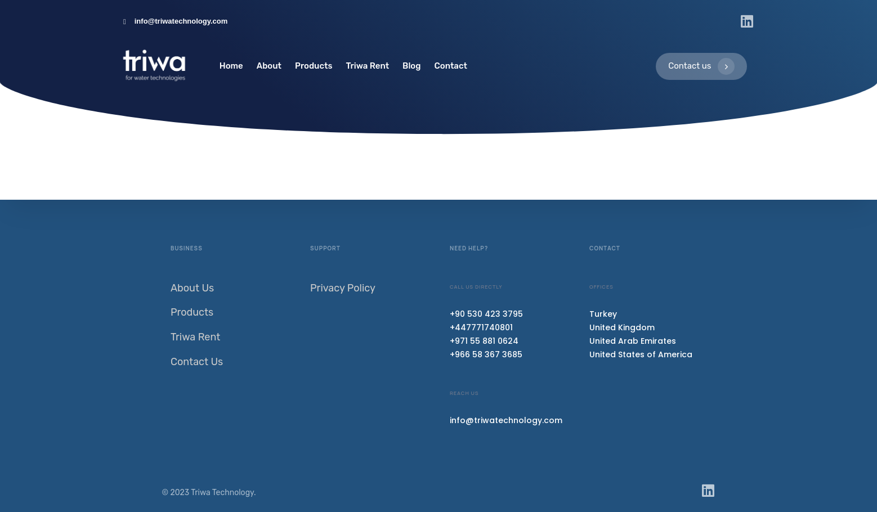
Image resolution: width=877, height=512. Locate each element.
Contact (451, 66)
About (269, 66)
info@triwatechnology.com (506, 420)
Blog (411, 66)
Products (313, 66)
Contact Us (197, 362)
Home (231, 66)
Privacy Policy (342, 288)
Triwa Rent (367, 66)
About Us (192, 288)
